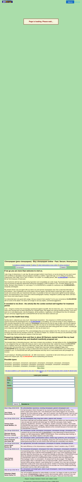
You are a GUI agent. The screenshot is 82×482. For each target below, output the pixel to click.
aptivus (34, 265)
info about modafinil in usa (11, 367)
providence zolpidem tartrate (22, 265)
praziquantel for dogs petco (26, 367)
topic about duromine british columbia (57, 367)
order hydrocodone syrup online (48, 265)
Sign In (70, 2)
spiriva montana (64, 265)
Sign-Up (77, 2)
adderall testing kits (73, 367)
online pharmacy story (40, 367)
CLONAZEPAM (53, 277)
